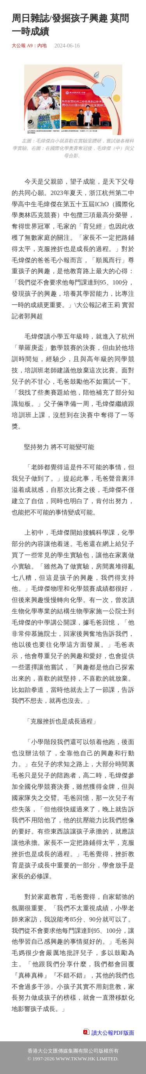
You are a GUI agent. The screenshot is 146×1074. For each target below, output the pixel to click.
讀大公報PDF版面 (112, 1033)
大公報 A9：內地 (29, 45)
